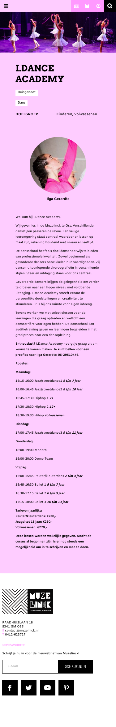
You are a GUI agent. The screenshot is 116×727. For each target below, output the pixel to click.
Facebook (9, 682)
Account (98, 6)
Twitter (26, 682)
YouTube (46, 682)
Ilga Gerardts (58, 169)
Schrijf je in (75, 667)
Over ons (87, 6)
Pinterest (65, 682)
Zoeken (110, 6)
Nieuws (76, 6)
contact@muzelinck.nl (21, 631)
